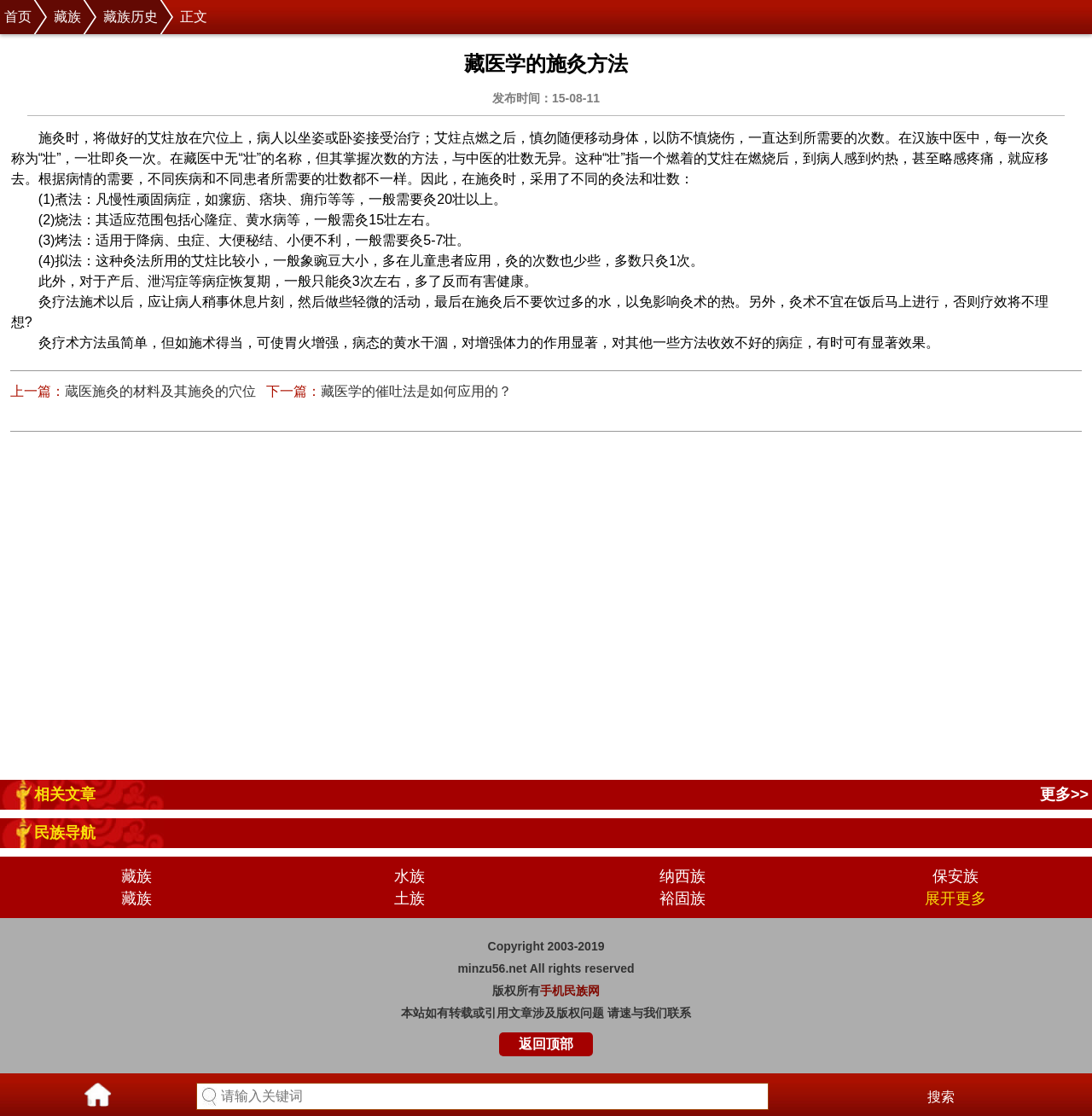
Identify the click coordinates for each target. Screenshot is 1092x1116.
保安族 (955, 876)
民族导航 (65, 832)
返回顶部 (546, 1044)
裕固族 (682, 898)
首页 (18, 16)
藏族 (67, 16)
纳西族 (682, 876)
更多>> (1064, 794)
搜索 (941, 1097)
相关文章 (65, 794)
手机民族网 (570, 990)
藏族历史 (130, 16)
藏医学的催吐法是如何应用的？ (416, 391)
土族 (409, 898)
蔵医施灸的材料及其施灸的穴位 (160, 391)
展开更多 (955, 898)
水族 (409, 876)
